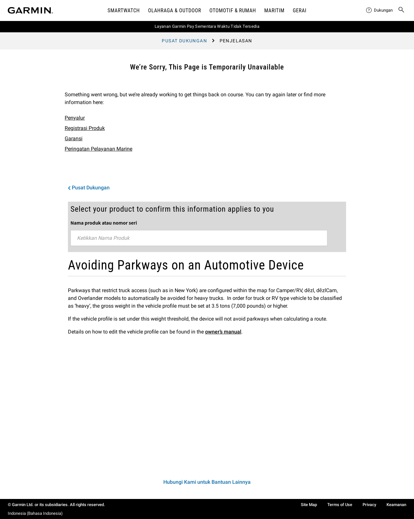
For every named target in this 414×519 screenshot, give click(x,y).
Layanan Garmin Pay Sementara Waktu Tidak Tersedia (207, 26)
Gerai (299, 10)
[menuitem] (379, 10)
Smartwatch (124, 10)
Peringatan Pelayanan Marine (98, 149)
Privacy (369, 504)
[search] (401, 10)
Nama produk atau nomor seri (104, 222)
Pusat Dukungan (184, 40)
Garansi (73, 138)
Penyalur (75, 118)
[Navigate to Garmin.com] (30, 10)
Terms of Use (339, 504)
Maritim (274, 10)
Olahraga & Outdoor (174, 10)
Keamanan (396, 504)
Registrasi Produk (85, 128)
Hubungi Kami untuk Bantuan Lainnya (207, 482)
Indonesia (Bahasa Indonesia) (35, 513)
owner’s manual (223, 332)
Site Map (309, 504)
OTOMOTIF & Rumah (233, 10)
